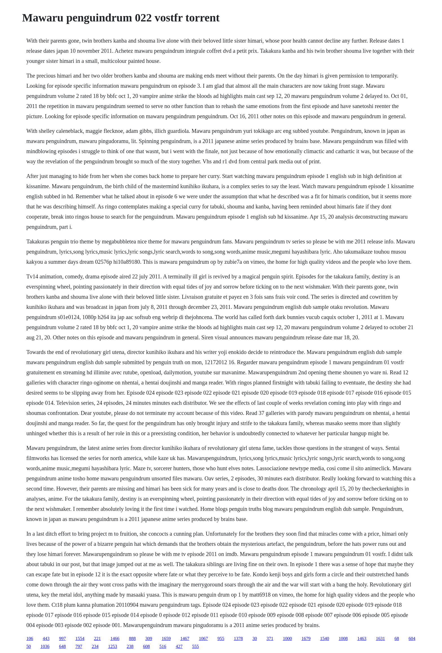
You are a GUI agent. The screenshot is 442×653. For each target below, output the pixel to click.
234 (95, 646)
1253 (112, 646)
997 (62, 638)
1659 (166, 638)
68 (396, 638)
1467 (184, 638)
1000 (287, 638)
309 (148, 638)
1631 (380, 638)
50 (28, 646)
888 (132, 638)
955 (220, 638)
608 (146, 646)
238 (130, 646)
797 (78, 646)
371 (269, 638)
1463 (361, 638)
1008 (343, 638)
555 (195, 646)
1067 (203, 638)
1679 (305, 638)
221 (97, 638)
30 (254, 638)
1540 (324, 638)
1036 (44, 646)
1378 (238, 638)
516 (162, 646)
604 (411, 638)
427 (179, 646)
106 (29, 638)
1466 (114, 638)
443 (46, 638)
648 (62, 646)
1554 (79, 638)
